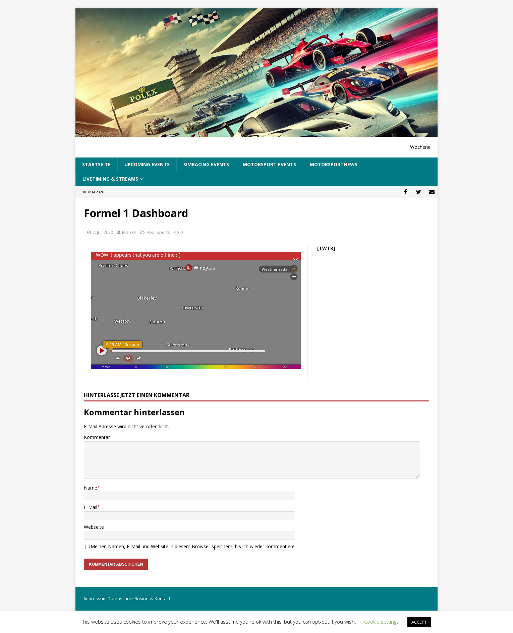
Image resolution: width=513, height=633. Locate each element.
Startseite (96, 164)
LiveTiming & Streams (110, 179)
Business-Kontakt (152, 598)
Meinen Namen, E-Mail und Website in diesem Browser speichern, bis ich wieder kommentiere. (193, 546)
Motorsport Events (269, 164)
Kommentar (97, 437)
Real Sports (158, 232)
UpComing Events (147, 164)
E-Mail (90, 507)
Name (90, 488)
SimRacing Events (206, 164)
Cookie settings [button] (381, 621)
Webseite (94, 527)
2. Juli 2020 (103, 232)
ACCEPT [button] (419, 622)
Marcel (129, 232)
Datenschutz (120, 598)
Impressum (95, 598)
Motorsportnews (333, 164)
